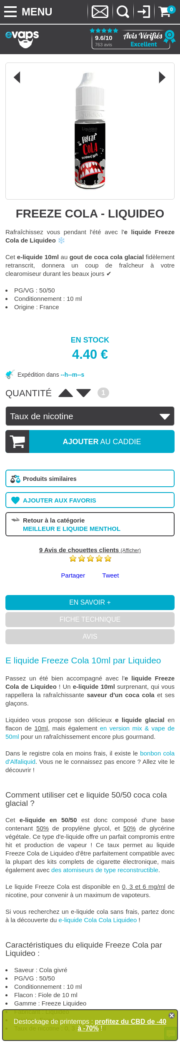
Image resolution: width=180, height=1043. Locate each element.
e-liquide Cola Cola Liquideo (98, 919)
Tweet (110, 575)
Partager (73, 575)
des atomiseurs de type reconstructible (104, 869)
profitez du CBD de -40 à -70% (122, 1025)
